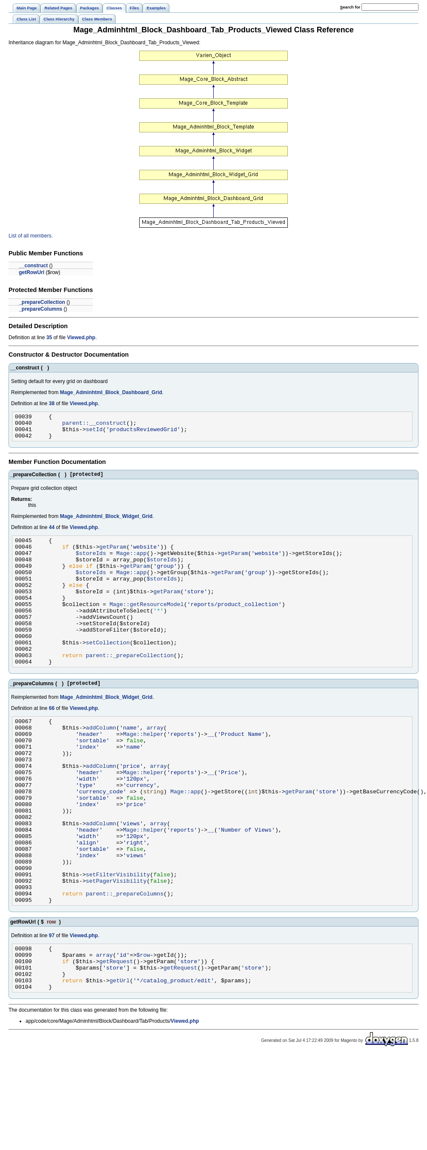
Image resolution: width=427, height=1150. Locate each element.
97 (51, 1006)
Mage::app (131, 563)
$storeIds (91, 563)
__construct (33, 266)
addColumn (101, 763)
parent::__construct (94, 425)
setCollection (108, 670)
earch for (350, 7)
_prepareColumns (40, 309)
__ (210, 771)
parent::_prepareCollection (130, 685)
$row (143, 1027)
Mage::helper (143, 771)
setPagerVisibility (116, 947)
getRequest (116, 1035)
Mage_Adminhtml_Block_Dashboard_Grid (111, 392)
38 (51, 403)
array (154, 763)
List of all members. (31, 236)
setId (94, 433)
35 (49, 337)
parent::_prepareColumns (124, 962)
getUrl (119, 1058)
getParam (112, 555)
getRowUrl (31, 272)
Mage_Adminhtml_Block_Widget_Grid (106, 523)
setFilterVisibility (118, 939)
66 (51, 741)
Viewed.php (81, 337)
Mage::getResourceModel (146, 624)
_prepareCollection (42, 302)
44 (51, 534)
